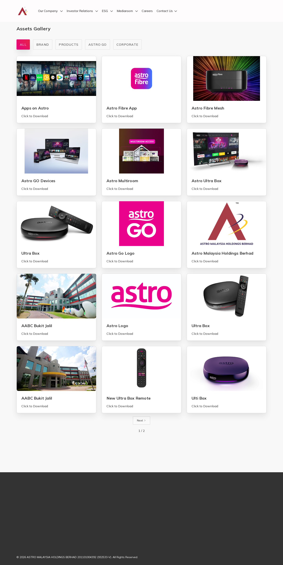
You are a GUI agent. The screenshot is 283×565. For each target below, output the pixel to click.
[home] (22, 11)
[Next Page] (141, 420)
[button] (50, 11)
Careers (147, 11)
